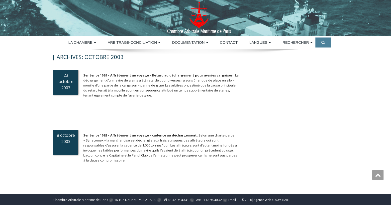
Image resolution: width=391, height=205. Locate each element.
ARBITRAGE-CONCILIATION (134, 42)
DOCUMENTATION (190, 42)
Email (232, 200)
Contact (229, 42)
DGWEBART (282, 200)
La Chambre (82, 42)
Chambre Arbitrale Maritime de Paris (80, 200)
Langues (260, 42)
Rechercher (297, 42)
